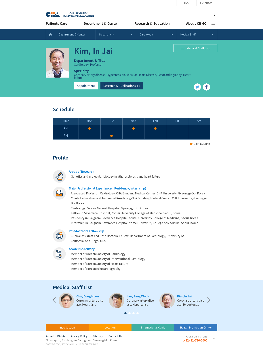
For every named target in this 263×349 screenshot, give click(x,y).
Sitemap (98, 336)
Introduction (67, 327)
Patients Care (56, 23)
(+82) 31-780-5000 (195, 338)
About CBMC (196, 23)
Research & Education (152, 23)
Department (106, 34)
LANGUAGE (206, 3)
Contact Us (115, 336)
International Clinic (153, 327)
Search (213, 14)
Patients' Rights (55, 336)
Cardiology (146, 34)
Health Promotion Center (196, 327)
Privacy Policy (79, 336)
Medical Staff (188, 34)
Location (110, 327)
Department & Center (101, 23)
